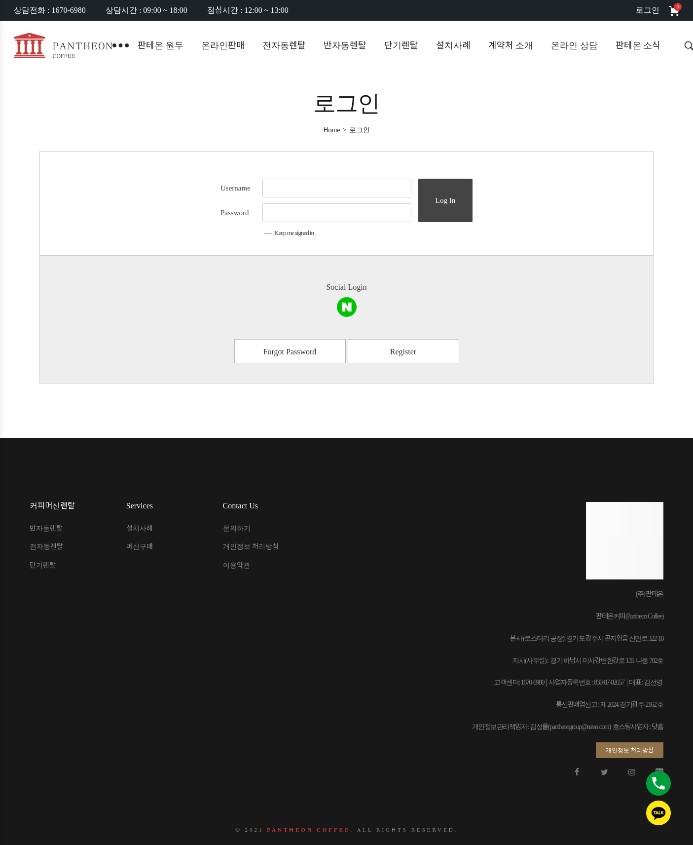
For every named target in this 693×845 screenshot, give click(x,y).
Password (234, 213)
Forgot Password (290, 351)
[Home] (331, 130)
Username (235, 188)
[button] (629, 750)
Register (403, 351)
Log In (445, 200)
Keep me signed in (289, 232)
